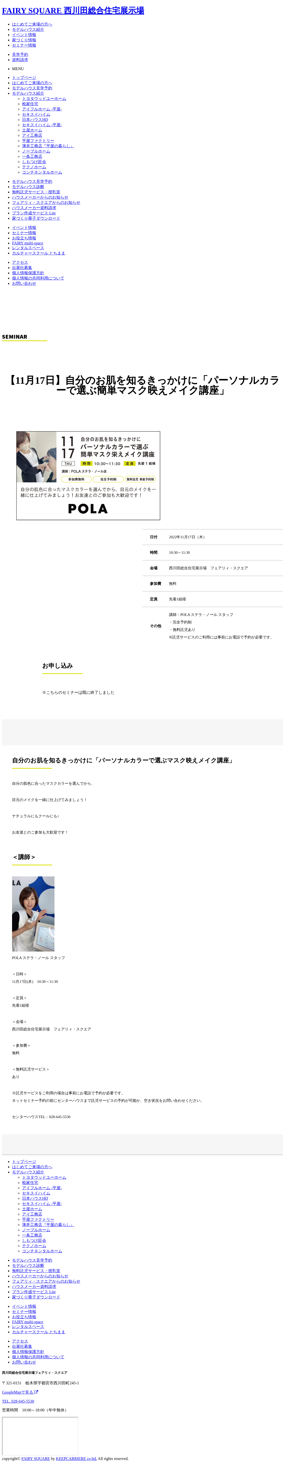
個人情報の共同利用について (38, 278)
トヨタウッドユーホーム (44, 98)
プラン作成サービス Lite (34, 213)
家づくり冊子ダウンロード (36, 218)
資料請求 (20, 60)
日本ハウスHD (35, 119)
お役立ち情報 (24, 238)
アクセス (20, 262)
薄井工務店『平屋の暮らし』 (48, 146)
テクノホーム (34, 167)
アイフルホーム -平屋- (42, 109)
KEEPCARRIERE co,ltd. (76, 1458)
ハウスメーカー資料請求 (34, 208)
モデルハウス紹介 (28, 29)
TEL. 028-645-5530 (18, 1401)
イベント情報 (24, 35)
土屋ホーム (32, 130)
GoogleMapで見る (20, 1392)
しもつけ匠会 (34, 162)
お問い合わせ (24, 283)
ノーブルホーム (36, 151)
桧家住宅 (30, 104)
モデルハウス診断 (28, 187)
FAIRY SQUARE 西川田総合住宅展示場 (73, 10)
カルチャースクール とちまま (38, 253)
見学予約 (20, 54)
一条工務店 (32, 156)
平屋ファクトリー (38, 141)
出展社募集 (22, 267)
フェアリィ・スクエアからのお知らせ (46, 202)
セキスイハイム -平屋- (42, 125)
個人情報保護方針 (28, 273)
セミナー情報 (24, 45)
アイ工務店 (32, 135)
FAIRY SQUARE (35, 1458)
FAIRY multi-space (27, 243)
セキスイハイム (36, 114)
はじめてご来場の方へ (32, 24)
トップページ (24, 77)
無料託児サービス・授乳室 (36, 192)
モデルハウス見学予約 (32, 88)
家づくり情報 (24, 40)
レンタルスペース (28, 248)
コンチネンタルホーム (42, 172)
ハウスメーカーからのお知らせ (40, 197)
